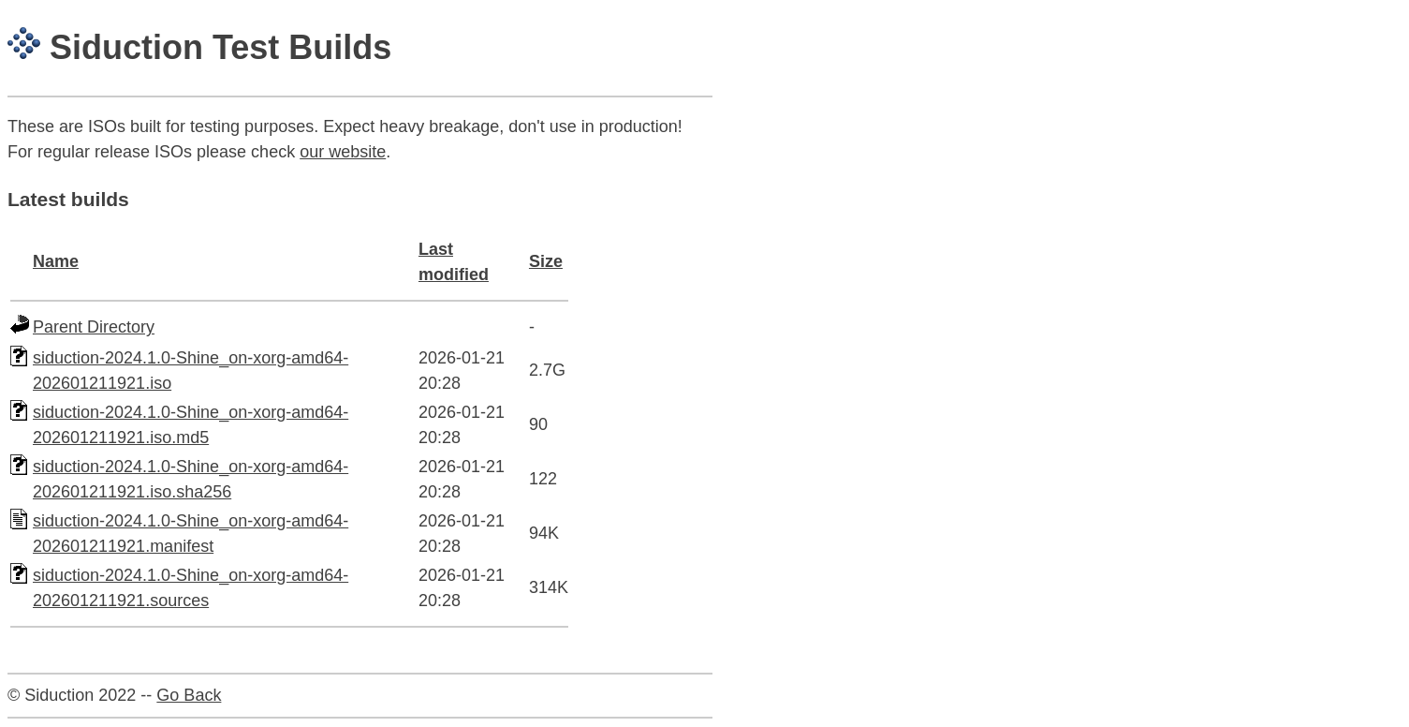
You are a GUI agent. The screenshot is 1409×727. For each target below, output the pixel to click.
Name (56, 261)
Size (546, 261)
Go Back (188, 695)
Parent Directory (93, 327)
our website (343, 151)
